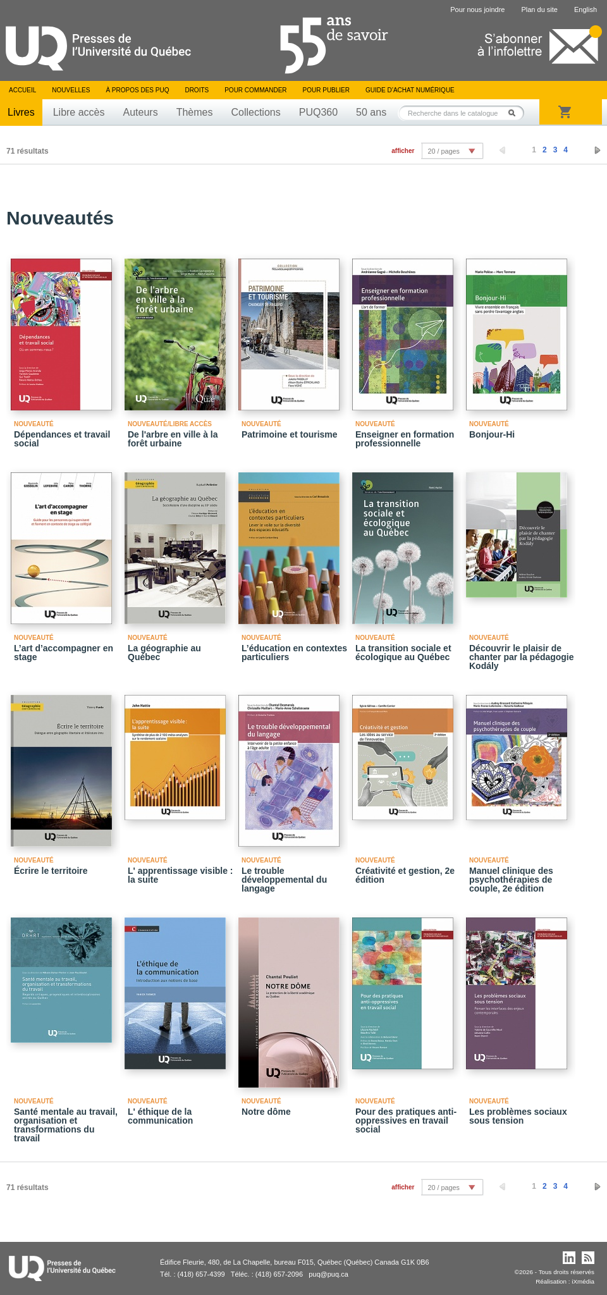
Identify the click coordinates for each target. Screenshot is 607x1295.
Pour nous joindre (477, 9)
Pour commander (255, 90)
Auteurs (140, 112)
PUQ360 (318, 112)
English (585, 9)
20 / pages (443, 151)
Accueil (22, 90)
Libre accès (79, 112)
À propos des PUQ (137, 90)
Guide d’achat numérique (410, 90)
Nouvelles (71, 90)
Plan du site (539, 9)
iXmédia (583, 1281)
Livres (21, 112)
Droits (197, 90)
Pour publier (326, 90)
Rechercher (515, 113)
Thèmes (194, 112)
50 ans (371, 112)
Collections (255, 112)
